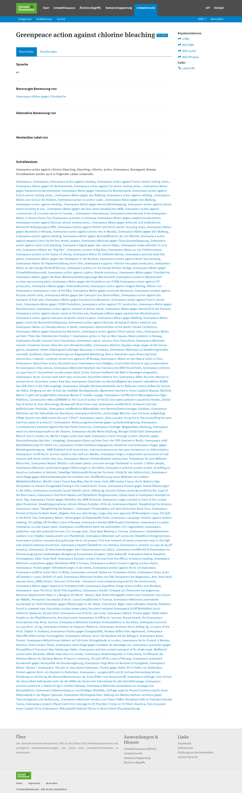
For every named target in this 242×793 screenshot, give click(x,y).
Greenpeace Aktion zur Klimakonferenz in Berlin (47, 327)
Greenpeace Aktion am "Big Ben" (44, 250)
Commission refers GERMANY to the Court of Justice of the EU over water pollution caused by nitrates (95, 399)
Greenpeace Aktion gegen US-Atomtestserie (44, 186)
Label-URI (186, 68)
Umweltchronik (146, 8)
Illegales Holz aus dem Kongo (78, 513)
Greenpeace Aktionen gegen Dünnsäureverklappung (115, 240)
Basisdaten (26, 51)
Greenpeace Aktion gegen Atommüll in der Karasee (137, 309)
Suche (61, 19)
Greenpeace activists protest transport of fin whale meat (115, 649)
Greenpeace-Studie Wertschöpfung (94, 431)
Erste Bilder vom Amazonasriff (106, 676)
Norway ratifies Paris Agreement (124, 631)
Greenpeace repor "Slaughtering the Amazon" (45, 508)
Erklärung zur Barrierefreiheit (195, 752)
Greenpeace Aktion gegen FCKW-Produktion (52, 304)
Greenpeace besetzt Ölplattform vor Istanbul (89, 545)
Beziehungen (48, 51)
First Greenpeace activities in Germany (71, 218)
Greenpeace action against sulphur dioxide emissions (83, 272)
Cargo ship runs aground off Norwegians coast (128, 513)
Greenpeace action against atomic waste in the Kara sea (52, 313)
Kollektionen (44, 19)
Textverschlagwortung (118, 8)
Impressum (184, 743)
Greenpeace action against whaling (72, 181)
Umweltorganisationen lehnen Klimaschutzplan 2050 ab (74, 504)
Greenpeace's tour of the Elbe (52, 290)
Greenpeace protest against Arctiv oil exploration (124, 567)
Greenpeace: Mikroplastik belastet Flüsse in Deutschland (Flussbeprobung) (91, 708)
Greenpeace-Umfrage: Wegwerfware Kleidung (122, 427)
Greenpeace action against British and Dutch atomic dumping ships (101, 227)
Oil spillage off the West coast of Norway (54, 522)
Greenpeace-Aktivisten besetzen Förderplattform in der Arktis (98, 622)
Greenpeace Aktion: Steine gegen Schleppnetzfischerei (74, 518)
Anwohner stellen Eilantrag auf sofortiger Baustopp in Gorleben (67, 349)
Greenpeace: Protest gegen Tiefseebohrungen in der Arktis (53, 567)
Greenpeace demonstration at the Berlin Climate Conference (118, 327)
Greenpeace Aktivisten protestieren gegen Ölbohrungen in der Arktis (60, 468)
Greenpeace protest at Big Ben (86, 250)
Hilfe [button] (201, 19)
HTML (183, 39)
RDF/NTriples (188, 57)
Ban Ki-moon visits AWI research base (108, 481)
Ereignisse (25, 19)
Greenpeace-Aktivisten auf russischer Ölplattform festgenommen (128, 536)
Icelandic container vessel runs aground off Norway (66, 359)
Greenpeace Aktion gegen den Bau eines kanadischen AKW (85, 209)
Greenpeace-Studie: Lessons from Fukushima (45, 340)
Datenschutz (185, 748)
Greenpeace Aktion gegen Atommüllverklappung (95, 204)
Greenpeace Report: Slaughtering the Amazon (141, 504)
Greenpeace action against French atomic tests (112, 331)
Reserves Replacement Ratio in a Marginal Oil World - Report (55, 595)
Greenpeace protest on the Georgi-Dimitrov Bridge (99, 268)
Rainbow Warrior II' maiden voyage (80, 395)
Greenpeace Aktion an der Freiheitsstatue (134, 250)
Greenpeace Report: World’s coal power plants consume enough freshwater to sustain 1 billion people (97, 463)
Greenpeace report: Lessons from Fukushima (105, 340)
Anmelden (217, 19)
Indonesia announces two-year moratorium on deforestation (129, 449)
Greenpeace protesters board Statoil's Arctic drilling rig (68, 490)
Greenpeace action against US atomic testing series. (107, 186)
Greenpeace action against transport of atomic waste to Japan (56, 318)
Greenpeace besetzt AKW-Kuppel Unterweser (110, 522)
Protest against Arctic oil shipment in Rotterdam (47, 672)
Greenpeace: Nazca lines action (36, 363)
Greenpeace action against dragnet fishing (117, 286)
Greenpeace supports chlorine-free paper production (119, 263)
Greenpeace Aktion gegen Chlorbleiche (41, 96)
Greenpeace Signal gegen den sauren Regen (91, 245)
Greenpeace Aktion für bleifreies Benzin (98, 254)
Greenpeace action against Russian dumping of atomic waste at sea (112, 322)
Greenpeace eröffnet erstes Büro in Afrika (42, 572)
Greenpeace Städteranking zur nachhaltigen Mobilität (70, 690)
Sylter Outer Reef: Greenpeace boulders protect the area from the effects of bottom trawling (93, 558)
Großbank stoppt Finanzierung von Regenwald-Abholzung (66, 354)
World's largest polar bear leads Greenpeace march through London (94, 436)
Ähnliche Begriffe (90, 8)
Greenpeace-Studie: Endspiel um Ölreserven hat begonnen (121, 590)
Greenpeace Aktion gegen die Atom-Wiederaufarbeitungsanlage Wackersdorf (65, 277)
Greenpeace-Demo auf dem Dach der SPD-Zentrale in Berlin (105, 440)
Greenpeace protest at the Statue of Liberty (43, 254)
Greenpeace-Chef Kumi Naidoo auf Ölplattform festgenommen (77, 495)
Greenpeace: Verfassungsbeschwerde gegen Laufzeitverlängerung (97, 422)
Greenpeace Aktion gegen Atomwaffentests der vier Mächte (101, 236)
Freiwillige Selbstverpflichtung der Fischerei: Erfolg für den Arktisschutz (104, 472)
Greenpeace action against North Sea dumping (130, 259)
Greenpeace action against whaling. (130, 195)
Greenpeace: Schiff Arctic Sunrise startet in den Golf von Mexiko (57, 454)
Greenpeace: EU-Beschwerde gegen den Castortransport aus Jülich (71, 549)
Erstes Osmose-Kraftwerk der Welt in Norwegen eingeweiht (119, 372)
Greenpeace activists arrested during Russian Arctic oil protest (56, 540)
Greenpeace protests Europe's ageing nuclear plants (123, 563)
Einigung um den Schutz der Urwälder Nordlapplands (64, 390)
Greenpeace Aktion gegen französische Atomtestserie (96, 190)
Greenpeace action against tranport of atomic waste (69, 309)
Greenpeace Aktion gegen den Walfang (80, 195)
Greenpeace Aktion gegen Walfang (120, 318)
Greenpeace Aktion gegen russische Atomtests (103, 290)
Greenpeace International (92, 213)
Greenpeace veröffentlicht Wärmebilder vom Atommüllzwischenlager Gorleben (99, 409)
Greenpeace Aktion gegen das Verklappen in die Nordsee (61, 259)
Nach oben (51, 783)
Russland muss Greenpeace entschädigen (85, 363)
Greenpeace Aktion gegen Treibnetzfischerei (60, 286)
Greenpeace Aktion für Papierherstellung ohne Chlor (49, 263)
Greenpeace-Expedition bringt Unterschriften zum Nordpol (122, 586)
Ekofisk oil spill (52, 577)
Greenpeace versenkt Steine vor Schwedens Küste (103, 572)
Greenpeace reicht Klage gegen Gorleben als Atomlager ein (93, 645)
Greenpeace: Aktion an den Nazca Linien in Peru (131, 359)
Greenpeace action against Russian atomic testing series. (53, 222)
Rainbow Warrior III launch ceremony (65, 658)
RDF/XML (186, 45)
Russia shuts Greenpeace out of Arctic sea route (74, 613)
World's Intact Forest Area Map (63, 481)
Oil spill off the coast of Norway (111, 658)
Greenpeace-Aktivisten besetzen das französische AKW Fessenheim (97, 368)
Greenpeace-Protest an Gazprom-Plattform (70, 627)
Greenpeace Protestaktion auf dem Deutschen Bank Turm (113, 508)
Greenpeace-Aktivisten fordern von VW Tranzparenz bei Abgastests (107, 577)
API (208, 8)
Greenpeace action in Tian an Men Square (100, 336)
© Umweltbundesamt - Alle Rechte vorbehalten (41, 789)
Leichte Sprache (188, 757)
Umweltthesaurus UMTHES (140, 749)
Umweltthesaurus (64, 8)
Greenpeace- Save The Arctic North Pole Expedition (48, 590)
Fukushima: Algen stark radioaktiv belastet (129, 604)
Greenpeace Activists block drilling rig (124, 627)
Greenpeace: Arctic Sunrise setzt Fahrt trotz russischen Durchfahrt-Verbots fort (67, 377)
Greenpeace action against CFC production (109, 304)
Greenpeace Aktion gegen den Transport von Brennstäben (82, 295)
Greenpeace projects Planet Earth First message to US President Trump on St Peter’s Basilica (85, 704)
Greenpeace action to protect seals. (81, 200)
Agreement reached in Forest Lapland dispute (129, 390)
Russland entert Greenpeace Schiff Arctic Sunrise (89, 617)
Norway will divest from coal (78, 404)
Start (46, 8)
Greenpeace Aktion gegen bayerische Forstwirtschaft (50, 586)
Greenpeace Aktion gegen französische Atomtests (77, 299)
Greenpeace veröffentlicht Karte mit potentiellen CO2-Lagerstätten (101, 527)
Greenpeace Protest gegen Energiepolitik (76, 631)
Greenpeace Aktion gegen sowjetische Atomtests (129, 218)
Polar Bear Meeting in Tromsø (109, 531)
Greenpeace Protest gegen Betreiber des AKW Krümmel (65, 499)
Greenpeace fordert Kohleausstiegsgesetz (85, 445)
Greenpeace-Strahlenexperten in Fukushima (113, 654)
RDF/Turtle (187, 51)
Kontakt (219, 8)
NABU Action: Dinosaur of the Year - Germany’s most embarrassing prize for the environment (95, 581)
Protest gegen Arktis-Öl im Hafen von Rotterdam (131, 667)
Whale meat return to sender (65, 654)
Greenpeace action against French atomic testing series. (133, 181)
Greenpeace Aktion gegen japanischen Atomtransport (124, 313)
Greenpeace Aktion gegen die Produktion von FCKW (85, 281)
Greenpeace (23, 181)
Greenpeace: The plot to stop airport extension (68, 667)
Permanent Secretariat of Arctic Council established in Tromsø (72, 599)
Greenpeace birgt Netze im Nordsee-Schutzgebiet (116, 663)
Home (19, 783)
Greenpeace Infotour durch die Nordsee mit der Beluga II (101, 636)
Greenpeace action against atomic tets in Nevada (84, 231)
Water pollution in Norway (144, 336)
